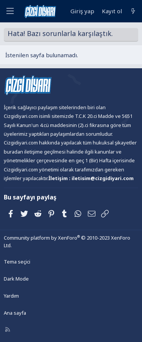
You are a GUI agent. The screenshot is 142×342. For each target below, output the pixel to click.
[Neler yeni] (133, 11)
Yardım (11, 295)
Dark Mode (16, 278)
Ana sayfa (15, 312)
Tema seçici (17, 261)
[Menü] (10, 11)
